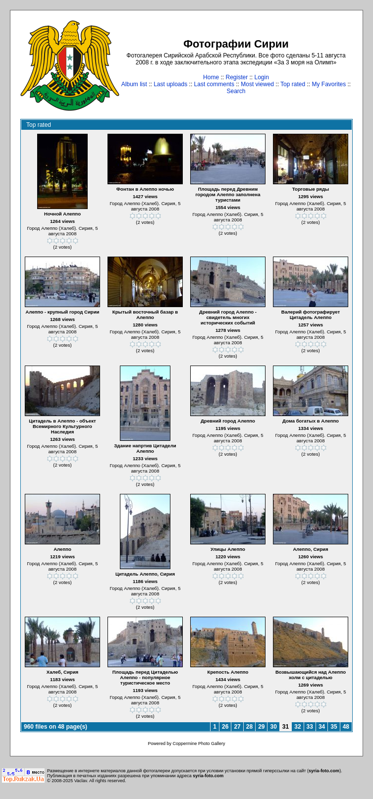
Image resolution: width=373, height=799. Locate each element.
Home (211, 77)
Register (236, 77)
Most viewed (257, 84)
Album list (134, 84)
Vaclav (80, 780)
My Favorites (329, 84)
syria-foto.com (324, 770)
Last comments (214, 84)
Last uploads (170, 84)
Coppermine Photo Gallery (198, 743)
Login (262, 77)
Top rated (292, 84)
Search (235, 91)
